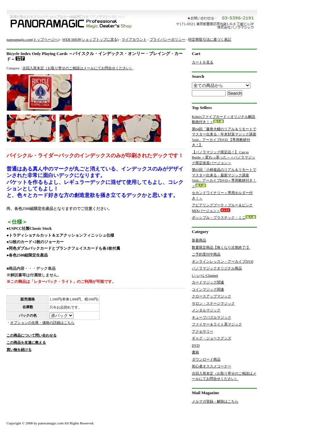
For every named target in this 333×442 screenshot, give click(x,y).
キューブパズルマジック (211, 317)
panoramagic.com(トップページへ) (33, 39)
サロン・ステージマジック (213, 303)
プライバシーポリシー (167, 39)
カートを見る (202, 62)
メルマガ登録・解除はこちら (215, 401)
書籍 (195, 352)
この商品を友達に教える (26, 342)
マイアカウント (134, 39)
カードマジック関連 (208, 282)
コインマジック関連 (208, 289)
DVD (196, 345)
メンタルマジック (206, 310)
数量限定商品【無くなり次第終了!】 (221, 247)
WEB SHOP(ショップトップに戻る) (90, 39)
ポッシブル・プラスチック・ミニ (224, 217)
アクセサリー (202, 331)
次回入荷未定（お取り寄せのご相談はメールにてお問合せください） (77, 68)
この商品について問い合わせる (32, 335)
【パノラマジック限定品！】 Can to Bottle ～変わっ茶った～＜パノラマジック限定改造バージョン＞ (223, 157)
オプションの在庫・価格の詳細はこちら (42, 323)
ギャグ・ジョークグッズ (211, 338)
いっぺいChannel (205, 275)
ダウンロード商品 (206, 359)
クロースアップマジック (211, 296)
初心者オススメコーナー (211, 366)
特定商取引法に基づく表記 (209, 39)
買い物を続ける (19, 350)
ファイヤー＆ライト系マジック (217, 324)
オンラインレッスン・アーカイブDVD (222, 261)
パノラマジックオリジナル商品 (217, 268)
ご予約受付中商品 (206, 254)
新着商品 (199, 240)
